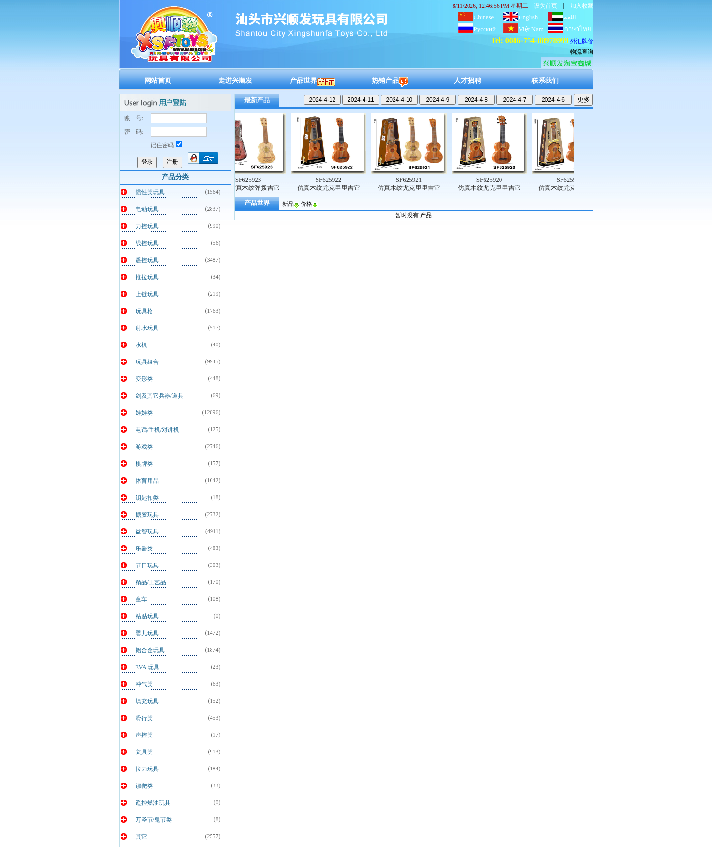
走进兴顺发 (235, 80)
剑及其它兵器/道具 (159, 395)
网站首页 (157, 80)
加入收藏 (581, 5)
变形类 (144, 379)
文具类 (144, 752)
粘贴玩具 (147, 616)
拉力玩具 (147, 769)
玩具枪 (144, 311)
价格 (309, 204)
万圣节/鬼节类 (154, 819)
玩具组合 (147, 362)
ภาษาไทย (577, 28)
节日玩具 (147, 565)
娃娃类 (144, 412)
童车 (141, 599)
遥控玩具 (147, 260)
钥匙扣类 (147, 497)
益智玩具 (147, 531)
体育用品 (147, 480)
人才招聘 (467, 80)
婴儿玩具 (147, 633)
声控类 (144, 735)
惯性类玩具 (150, 192)
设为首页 (545, 5)
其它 (141, 836)
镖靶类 (144, 786)
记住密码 (166, 145)
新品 (290, 204)
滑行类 (144, 718)
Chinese (484, 17)
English (528, 17)
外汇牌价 (581, 41)
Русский (485, 28)
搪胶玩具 (147, 514)
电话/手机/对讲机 (158, 429)
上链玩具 (147, 294)
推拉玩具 (147, 277)
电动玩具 (147, 209)
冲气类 (144, 684)
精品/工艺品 (151, 582)
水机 (141, 345)
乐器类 (144, 548)
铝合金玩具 (150, 650)
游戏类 (144, 446)
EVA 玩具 (147, 667)
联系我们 (545, 80)
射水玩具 (147, 328)
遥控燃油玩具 (153, 803)
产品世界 (312, 80)
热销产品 (390, 80)
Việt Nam (531, 28)
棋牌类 (144, 463)
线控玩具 (147, 243)
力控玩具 (147, 226)
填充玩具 (147, 701)
